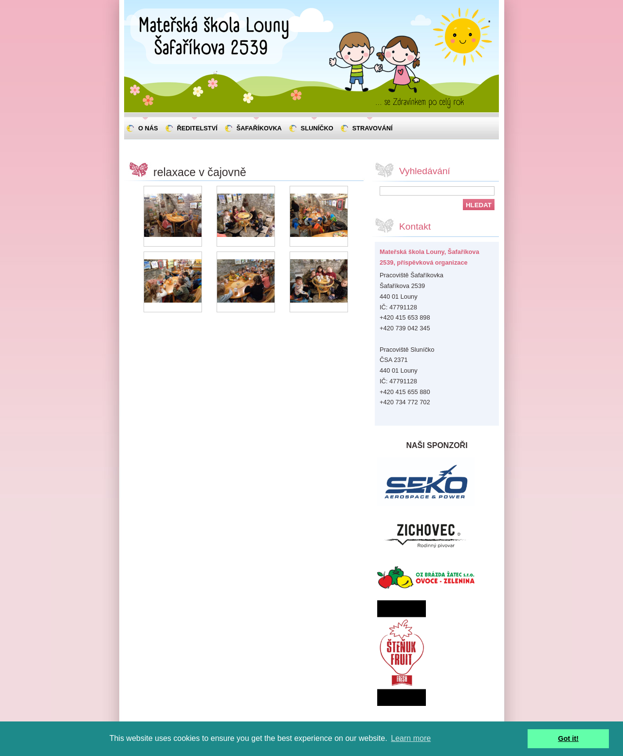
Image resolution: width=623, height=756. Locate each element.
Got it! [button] (568, 738)
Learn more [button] (411, 738)
